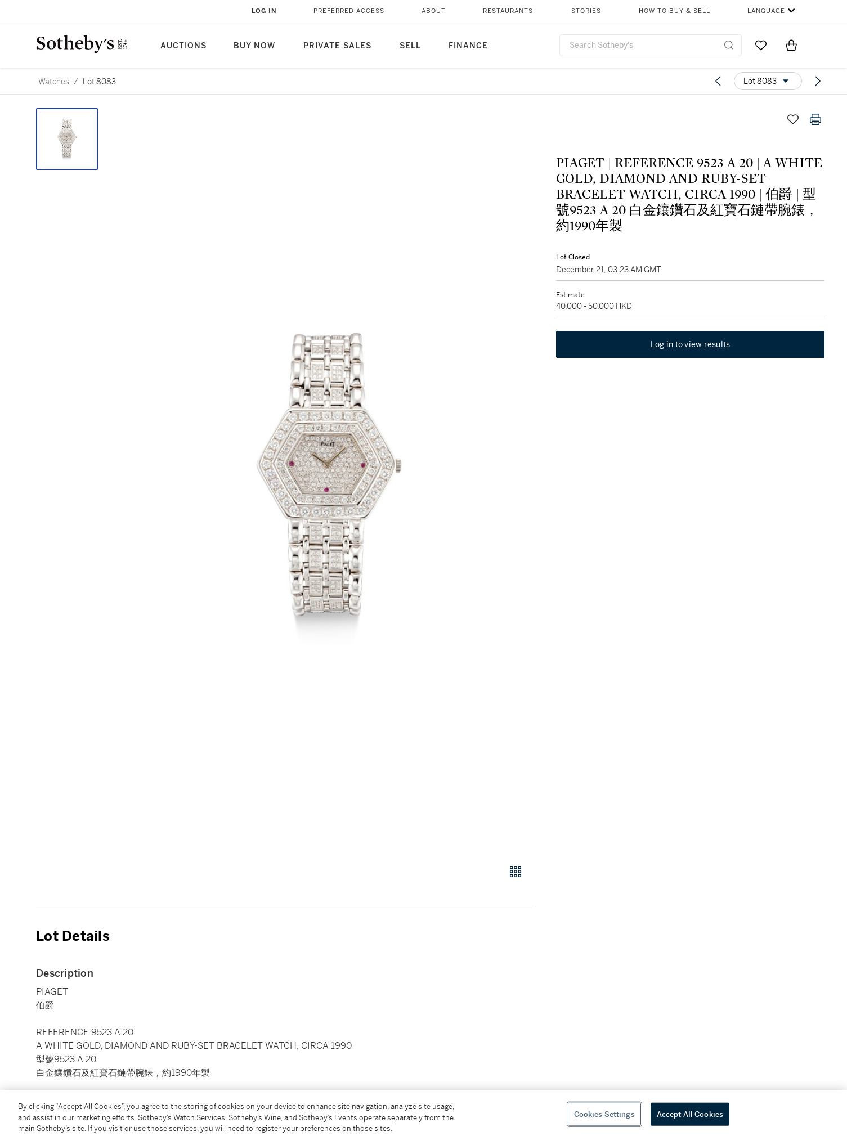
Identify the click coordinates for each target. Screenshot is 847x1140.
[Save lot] (793, 119)
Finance (468, 46)
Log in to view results (691, 344)
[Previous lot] (718, 81)
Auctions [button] (183, 46)
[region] (423, 1115)
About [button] (434, 11)
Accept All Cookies (690, 1114)
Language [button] (766, 11)
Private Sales (337, 46)
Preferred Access (348, 11)
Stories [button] (586, 11)
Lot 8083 (99, 82)
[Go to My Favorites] (761, 45)
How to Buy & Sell (674, 11)
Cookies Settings (604, 1114)
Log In (264, 11)
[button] (328, 479)
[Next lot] (817, 81)
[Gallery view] (516, 871)
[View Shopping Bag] (791, 45)
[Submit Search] (728, 45)
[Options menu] (768, 81)
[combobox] (650, 45)
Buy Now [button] (254, 46)
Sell (410, 46)
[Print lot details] (815, 119)
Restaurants (508, 11)
